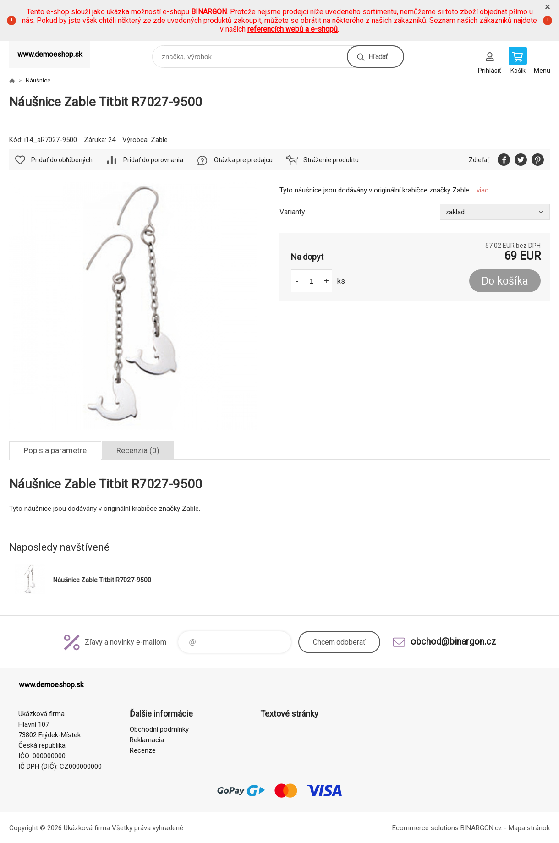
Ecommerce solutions (425, 828)
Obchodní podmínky (159, 729)
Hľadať (378, 56)
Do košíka (505, 281)
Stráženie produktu (331, 160)
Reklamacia (147, 740)
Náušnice (38, 80)
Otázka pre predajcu (243, 160)
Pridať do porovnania (153, 160)
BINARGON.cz (481, 828)
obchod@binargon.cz (453, 641)
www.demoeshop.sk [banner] (49, 54)
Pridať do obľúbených (62, 160)
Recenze (143, 750)
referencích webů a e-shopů (292, 29)
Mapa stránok (529, 828)
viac (482, 190)
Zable (159, 140)
